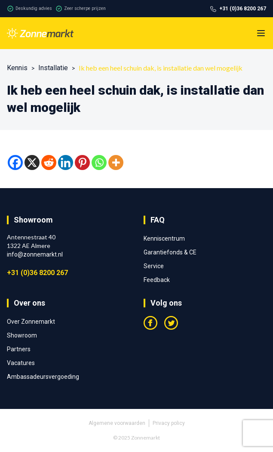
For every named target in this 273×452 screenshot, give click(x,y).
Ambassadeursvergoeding (43, 376)
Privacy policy (169, 423)
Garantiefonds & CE (170, 252)
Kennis (17, 68)
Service (154, 266)
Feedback (157, 279)
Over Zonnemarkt (31, 321)
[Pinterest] (82, 162)
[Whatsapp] (99, 162)
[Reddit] (48, 162)
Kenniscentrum (164, 238)
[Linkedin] (65, 162)
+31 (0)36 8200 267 (37, 273)
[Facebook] (15, 162)
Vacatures (21, 362)
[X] (32, 162)
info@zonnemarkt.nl (35, 254)
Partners (19, 349)
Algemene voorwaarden (117, 423)
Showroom (22, 335)
